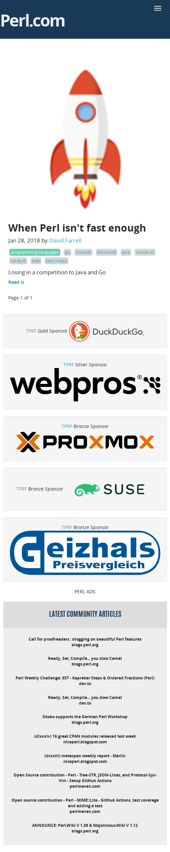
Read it (16, 282)
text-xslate (56, 261)
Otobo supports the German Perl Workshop (85, 716)
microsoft (106, 252)
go (67, 252)
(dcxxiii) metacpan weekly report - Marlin (85, 756)
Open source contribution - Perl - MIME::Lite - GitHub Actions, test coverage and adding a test (85, 803)
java (126, 252)
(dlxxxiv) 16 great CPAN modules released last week (85, 736)
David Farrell (65, 240)
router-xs (145, 252)
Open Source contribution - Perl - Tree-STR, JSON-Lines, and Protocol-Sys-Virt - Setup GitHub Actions (85, 777)
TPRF (31, 331)
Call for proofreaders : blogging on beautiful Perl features (85, 639)
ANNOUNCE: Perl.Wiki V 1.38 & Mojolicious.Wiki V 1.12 (85, 825)
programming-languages (35, 252)
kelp (36, 261)
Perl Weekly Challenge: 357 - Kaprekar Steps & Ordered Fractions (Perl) (85, 678)
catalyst (18, 261)
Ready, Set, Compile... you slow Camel (85, 658)
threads (83, 252)
